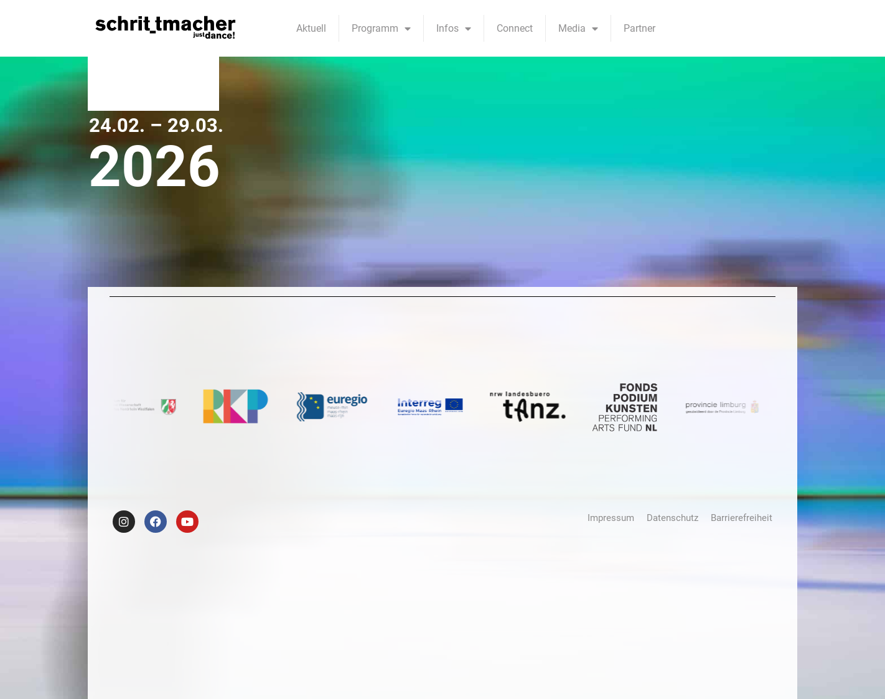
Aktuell (311, 28)
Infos (453, 28)
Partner (639, 28)
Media (578, 28)
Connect (515, 28)
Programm (381, 28)
